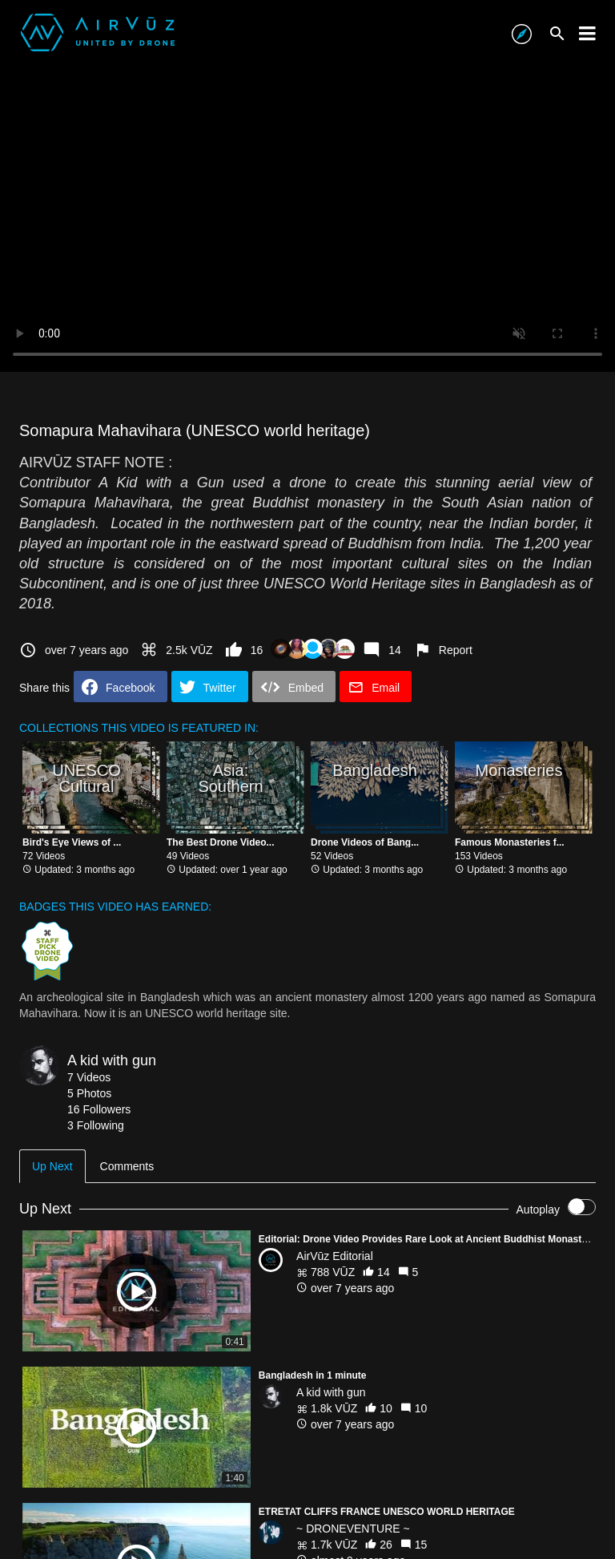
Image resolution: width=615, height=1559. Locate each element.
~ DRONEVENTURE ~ (353, 1528)
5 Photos (89, 1093)
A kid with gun (111, 1060)
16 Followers (99, 1109)
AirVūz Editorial (334, 1256)
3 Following (95, 1125)
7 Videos (89, 1077)
